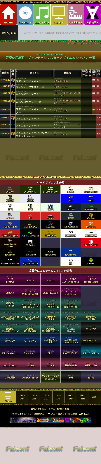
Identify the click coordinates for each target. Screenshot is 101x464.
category (50, 283)
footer (50, 415)
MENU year (50, 397)
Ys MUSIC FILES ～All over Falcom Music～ (50, 20)
